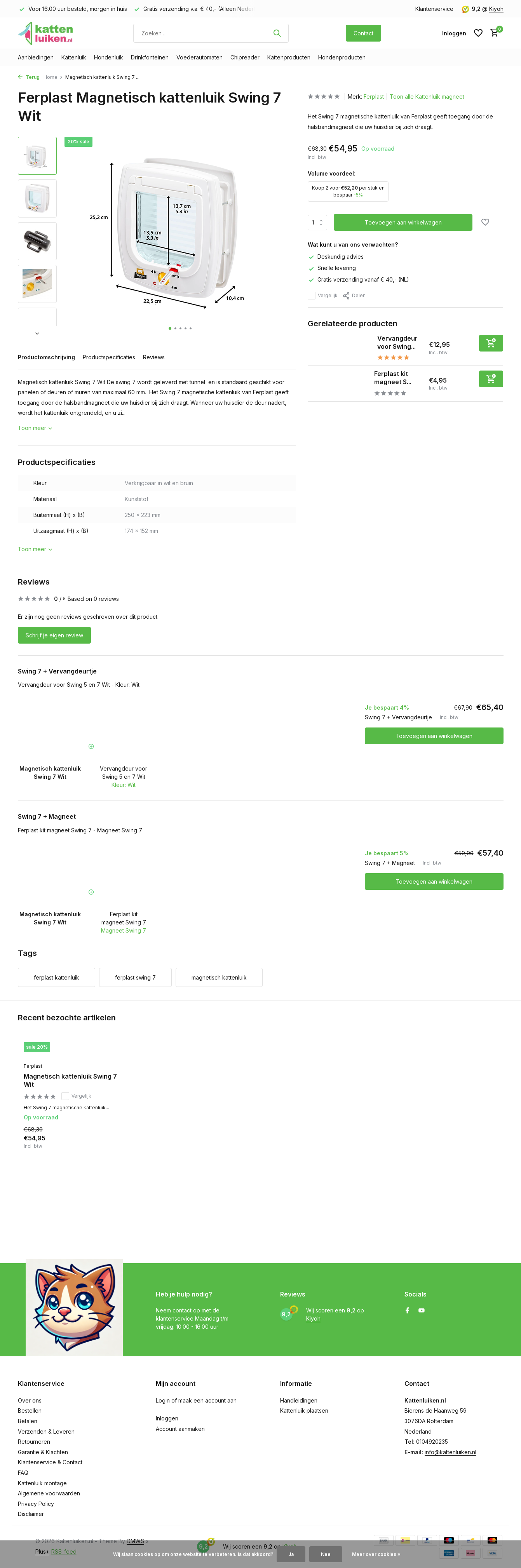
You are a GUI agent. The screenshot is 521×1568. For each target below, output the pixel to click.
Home (53, 77)
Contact (363, 33)
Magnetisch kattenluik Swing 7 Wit (70, 1080)
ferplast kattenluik (56, 977)
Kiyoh (496, 8)
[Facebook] (407, 1311)
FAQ (23, 1472)
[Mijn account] (454, 33)
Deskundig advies (336, 256)
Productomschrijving (46, 357)
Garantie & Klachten (43, 1452)
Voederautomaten (199, 57)
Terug (29, 77)
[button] (170, 328)
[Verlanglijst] (478, 33)
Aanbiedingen (36, 57)
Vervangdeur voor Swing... (397, 342)
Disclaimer (31, 1514)
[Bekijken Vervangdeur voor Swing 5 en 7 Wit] (339, 348)
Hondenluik (108, 57)
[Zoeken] (211, 33)
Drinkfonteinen (150, 57)
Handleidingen (298, 1400)
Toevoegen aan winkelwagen (434, 736)
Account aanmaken (180, 1428)
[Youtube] (421, 1311)
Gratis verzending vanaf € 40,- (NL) (358, 279)
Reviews (154, 357)
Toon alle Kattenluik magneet (427, 96)
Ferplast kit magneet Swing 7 (123, 918)
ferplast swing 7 (135, 977)
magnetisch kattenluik (219, 977)
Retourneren (34, 1441)
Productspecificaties (109, 357)
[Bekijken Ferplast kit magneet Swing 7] (338, 384)
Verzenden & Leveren (46, 1431)
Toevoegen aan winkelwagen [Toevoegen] (403, 222)
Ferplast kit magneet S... (392, 378)
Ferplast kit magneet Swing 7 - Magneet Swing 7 (80, 830)
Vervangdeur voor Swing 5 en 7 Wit (123, 772)
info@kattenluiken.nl (450, 1452)
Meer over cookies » (376, 1554)
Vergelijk (323, 295)
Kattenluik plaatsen (304, 1410)
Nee (326, 1554)
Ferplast (374, 96)
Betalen (27, 1421)
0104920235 (432, 1441)
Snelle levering (332, 268)
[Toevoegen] (491, 343)
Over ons (30, 1400)
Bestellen (30, 1410)
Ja (291, 1554)
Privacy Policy (36, 1503)
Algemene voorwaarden (49, 1493)
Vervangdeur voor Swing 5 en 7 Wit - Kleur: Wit (78, 684)
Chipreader (245, 57)
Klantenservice (434, 8)
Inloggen (167, 1418)
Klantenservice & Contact (50, 1462)
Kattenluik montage (42, 1483)
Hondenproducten (342, 57)
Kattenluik (73, 57)
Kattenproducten (288, 57)
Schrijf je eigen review (54, 635)
